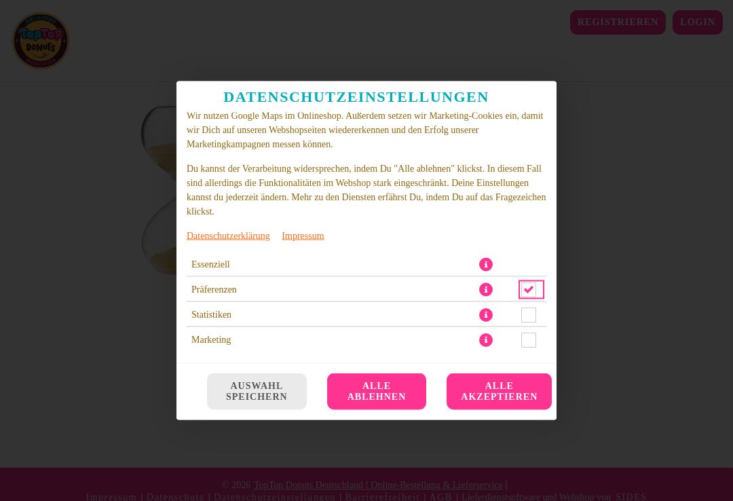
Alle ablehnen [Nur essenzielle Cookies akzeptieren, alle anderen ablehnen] (377, 391)
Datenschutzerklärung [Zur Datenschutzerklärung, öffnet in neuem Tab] (228, 332)
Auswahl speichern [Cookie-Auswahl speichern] (257, 391)
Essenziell (210, 360)
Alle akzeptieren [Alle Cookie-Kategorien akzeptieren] (499, 391)
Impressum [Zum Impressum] (303, 332)
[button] (486, 360)
